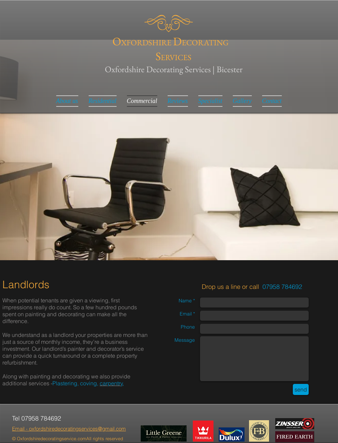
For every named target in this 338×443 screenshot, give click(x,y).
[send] (301, 389)
